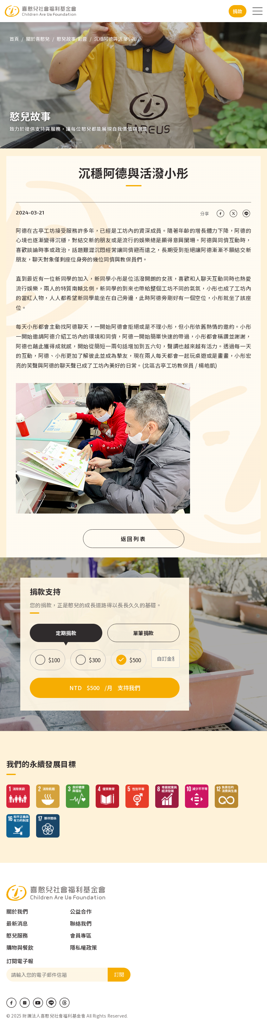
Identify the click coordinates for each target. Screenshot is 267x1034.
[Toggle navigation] (257, 11)
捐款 (237, 11)
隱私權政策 (83, 947)
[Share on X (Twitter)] (233, 214)
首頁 (14, 38)
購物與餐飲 (19, 947)
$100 (54, 660)
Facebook (11, 1003)
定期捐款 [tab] (66, 633)
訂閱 (119, 974)
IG (25, 1003)
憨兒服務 (17, 935)
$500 (135, 660)
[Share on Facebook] (220, 214)
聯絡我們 (81, 923)
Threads (65, 1003)
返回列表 (134, 539)
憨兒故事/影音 (72, 38)
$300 (94, 660)
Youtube (38, 1003)
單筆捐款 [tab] (143, 633)
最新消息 (17, 923)
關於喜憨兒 (38, 38)
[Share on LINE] (246, 214)
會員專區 (81, 935)
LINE (51, 1003)
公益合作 (81, 911)
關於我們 (17, 911)
